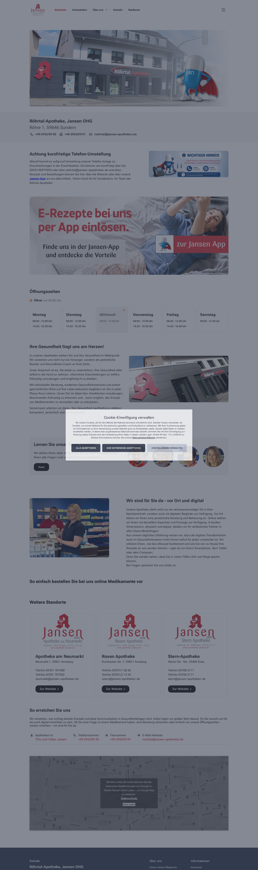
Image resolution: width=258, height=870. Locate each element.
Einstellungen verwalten (167, 448)
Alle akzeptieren (86, 448)
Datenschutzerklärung (143, 437)
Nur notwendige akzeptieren (124, 448)
